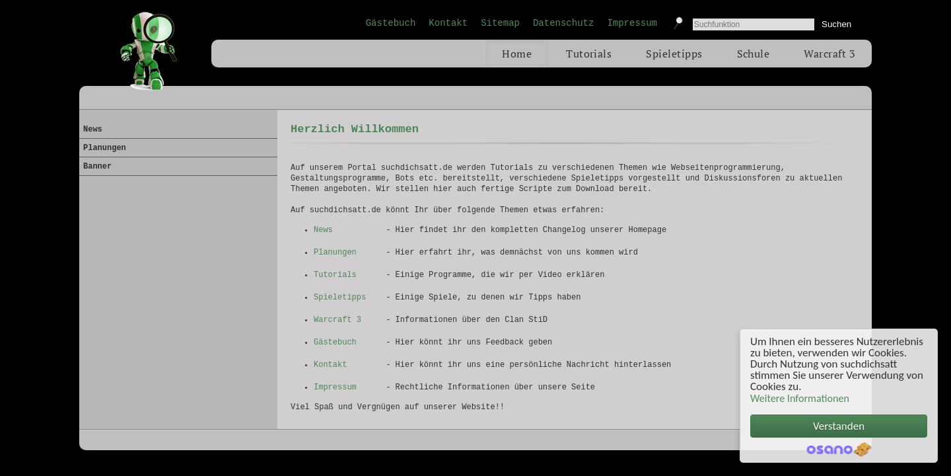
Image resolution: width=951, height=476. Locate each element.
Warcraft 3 (829, 53)
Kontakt (448, 23)
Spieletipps (674, 53)
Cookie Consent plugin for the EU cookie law (839, 449)
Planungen (335, 252)
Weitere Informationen (799, 398)
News (323, 230)
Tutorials (589, 53)
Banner (97, 166)
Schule (753, 53)
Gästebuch (391, 23)
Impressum (632, 23)
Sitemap (500, 23)
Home (517, 53)
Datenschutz (563, 23)
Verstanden (838, 426)
